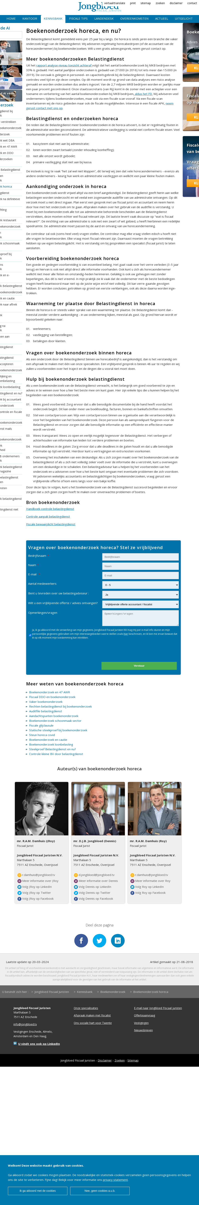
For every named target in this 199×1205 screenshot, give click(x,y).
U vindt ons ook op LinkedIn (39, 1044)
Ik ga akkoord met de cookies (38, 1190)
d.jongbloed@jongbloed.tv (94, 875)
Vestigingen (141, 1023)
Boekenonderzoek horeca (150, 992)
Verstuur (139, 665)
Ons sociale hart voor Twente (93, 1023)
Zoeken (120, 1061)
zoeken (160, 3)
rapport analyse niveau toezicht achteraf (64, 65)
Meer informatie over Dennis (96, 881)
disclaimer (176, 3)
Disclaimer (105, 1061)
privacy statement (115, 1180)
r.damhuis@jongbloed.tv (36, 875)
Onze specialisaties (86, 1008)
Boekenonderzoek (112, 992)
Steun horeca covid (42, 735)
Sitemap (133, 1061)
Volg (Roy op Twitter (34, 893)
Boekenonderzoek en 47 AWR (49, 692)
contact (192, 3)
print (133, 3)
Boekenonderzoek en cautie (48, 740)
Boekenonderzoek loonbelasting (51, 744)
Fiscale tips (78, 18)
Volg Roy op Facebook (148, 893)
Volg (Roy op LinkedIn (34, 887)
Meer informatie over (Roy (37, 881)
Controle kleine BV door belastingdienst (56, 754)
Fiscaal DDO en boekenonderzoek (52, 697)
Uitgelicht (184, 18)
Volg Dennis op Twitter (92, 893)
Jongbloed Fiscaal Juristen (51, 992)
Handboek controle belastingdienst (50, 509)
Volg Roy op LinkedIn (147, 887)
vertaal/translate (114, 3)
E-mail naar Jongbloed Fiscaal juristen (158, 1008)
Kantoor (29, 18)
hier (126, 634)
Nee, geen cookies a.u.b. (100, 1190)
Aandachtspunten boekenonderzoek (53, 716)
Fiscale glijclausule (41, 725)
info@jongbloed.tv (25, 1025)
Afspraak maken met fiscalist (92, 1016)
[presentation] (133, 652)
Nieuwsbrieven (143, 1030)
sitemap (146, 3)
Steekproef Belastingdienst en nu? (52, 749)
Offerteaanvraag (144, 1016)
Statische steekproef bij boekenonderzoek (58, 730)
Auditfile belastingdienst (45, 711)
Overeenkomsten (134, 18)
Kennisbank (53, 18)
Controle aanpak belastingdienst (48, 516)
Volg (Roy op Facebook (35, 899)
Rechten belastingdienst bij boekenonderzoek (60, 706)
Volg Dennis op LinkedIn (92, 887)
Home (11, 18)
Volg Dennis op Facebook (93, 899)
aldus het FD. (143, 94)
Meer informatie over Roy (150, 881)
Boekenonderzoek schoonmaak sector (55, 721)
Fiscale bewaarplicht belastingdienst (50, 524)
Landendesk (104, 18)
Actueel (161, 18)
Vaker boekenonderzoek (45, 702)
